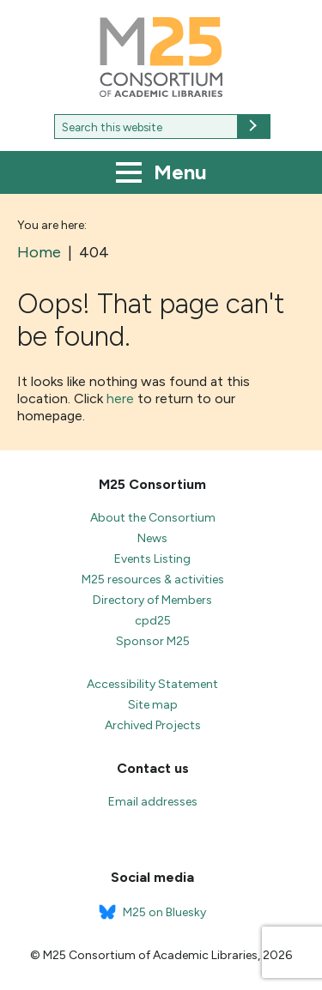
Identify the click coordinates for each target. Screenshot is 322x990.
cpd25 (153, 620)
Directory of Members (152, 600)
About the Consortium (153, 517)
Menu (161, 174)
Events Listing (152, 559)
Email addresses (152, 801)
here (120, 398)
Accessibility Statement (152, 684)
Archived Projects (153, 725)
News (152, 538)
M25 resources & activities (153, 579)
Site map (153, 704)
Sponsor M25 (153, 641)
